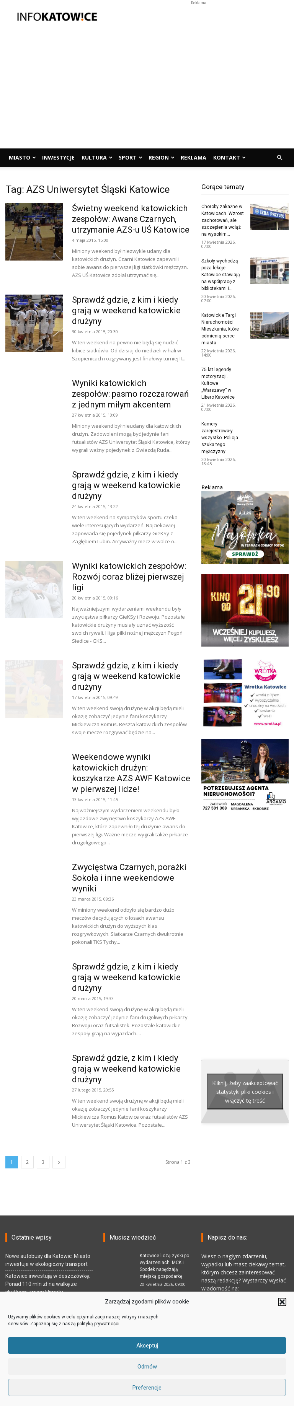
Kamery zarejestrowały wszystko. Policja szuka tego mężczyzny (219, 437)
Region (162, 157)
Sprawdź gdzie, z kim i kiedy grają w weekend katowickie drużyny (126, 310)
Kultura (97, 157)
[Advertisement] (198, 16)
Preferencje (147, 1387)
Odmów (147, 1366)
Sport (130, 157)
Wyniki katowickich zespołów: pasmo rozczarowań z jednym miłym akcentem (130, 393)
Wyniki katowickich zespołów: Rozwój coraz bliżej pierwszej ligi (129, 576)
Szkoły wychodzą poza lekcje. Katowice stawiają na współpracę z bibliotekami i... (220, 274)
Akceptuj (147, 1345)
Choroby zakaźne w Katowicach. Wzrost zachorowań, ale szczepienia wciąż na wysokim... (222, 220)
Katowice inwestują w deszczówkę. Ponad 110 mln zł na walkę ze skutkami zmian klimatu (47, 1284)
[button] (282, 1302)
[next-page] (58, 1162)
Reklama (193, 157)
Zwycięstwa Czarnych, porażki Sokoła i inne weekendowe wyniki (129, 877)
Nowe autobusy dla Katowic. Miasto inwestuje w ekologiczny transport (47, 1260)
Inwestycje (58, 157)
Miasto (22, 157)
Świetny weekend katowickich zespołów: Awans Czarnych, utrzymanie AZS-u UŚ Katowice (130, 219)
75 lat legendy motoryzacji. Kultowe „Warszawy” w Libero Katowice (218, 383)
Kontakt (229, 157)
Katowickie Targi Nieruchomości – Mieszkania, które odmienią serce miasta (220, 329)
